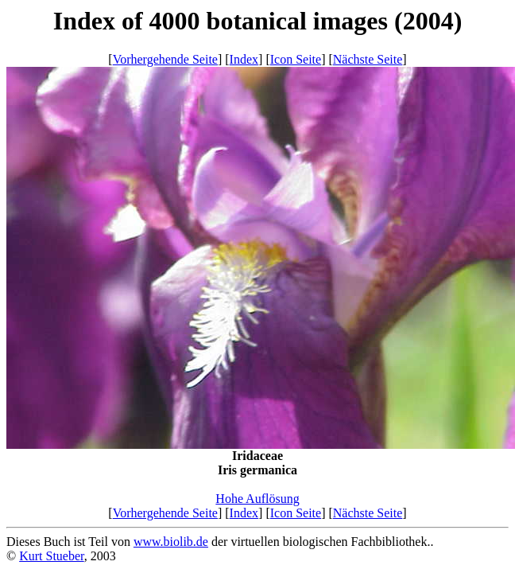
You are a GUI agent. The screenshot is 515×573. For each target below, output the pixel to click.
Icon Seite (295, 59)
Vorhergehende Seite (165, 59)
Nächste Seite (368, 59)
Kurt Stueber (51, 556)
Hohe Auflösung (257, 498)
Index (244, 59)
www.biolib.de (171, 541)
